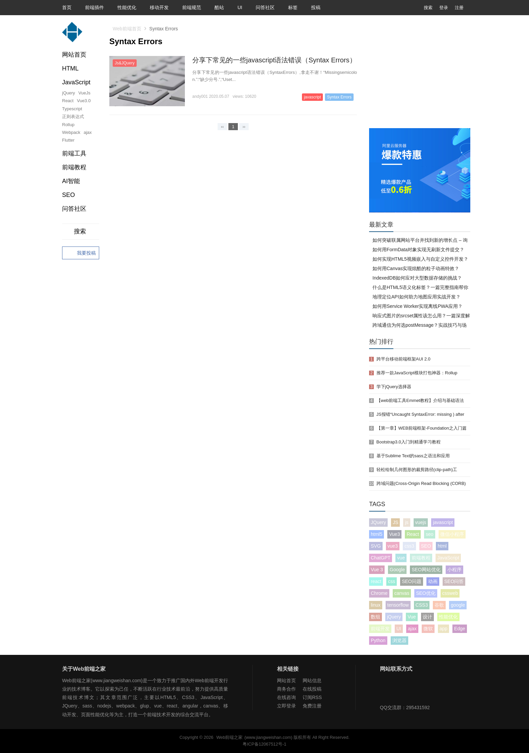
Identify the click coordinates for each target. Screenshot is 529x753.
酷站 (219, 7)
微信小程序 (452, 534)
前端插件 (94, 7)
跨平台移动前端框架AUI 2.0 (403, 358)
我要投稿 (80, 253)
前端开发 (380, 628)
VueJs (84, 92)
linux (376, 605)
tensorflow (398, 605)
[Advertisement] (419, 77)
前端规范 (191, 7)
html (442, 546)
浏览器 (399, 640)
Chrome (379, 593)
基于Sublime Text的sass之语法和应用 (413, 455)
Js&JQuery (125, 63)
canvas (401, 593)
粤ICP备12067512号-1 (264, 744)
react (376, 581)
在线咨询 (286, 697)
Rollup (68, 124)
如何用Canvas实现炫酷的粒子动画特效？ (415, 268)
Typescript (72, 108)
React (68, 100)
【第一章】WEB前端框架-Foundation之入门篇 (422, 428)
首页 (67, 7)
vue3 (393, 546)
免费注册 (312, 705)
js (406, 522)
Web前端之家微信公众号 (386, 690)
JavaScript (448, 557)
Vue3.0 (84, 100)
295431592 (418, 707)
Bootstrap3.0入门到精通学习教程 (409, 441)
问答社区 (265, 7)
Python (378, 640)
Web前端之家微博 (408, 690)
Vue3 (394, 534)
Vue (412, 616)
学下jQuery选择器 (394, 386)
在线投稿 (312, 689)
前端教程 (421, 557)
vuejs (420, 522)
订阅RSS (312, 697)
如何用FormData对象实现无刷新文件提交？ (418, 249)
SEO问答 (454, 581)
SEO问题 (411, 581)
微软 (428, 628)
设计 (427, 616)
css (391, 581)
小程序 (454, 569)
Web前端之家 (229, 737)
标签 (293, 7)
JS (395, 522)
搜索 (423, 7)
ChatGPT (380, 557)
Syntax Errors (339, 97)
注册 (459, 7)
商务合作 (286, 689)
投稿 (316, 7)
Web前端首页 (127, 28)
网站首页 (74, 54)
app (443, 628)
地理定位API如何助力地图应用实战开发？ (416, 296)
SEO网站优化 (426, 569)
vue (401, 557)
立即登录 (286, 705)
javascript (312, 97)
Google (397, 569)
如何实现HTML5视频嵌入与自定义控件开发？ (420, 259)
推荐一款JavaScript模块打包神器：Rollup (417, 372)
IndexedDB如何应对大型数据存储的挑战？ (417, 278)
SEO (68, 195)
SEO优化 (426, 593)
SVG (376, 546)
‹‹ (222, 126)
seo (430, 534)
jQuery (68, 92)
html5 (376, 534)
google (458, 605)
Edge (459, 628)
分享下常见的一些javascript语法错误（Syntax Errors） (274, 60)
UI (240, 7)
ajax (88, 132)
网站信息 (312, 680)
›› (244, 126)
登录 (443, 7)
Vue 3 (377, 569)
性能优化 (126, 7)
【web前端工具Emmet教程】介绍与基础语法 (420, 400)
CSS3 (422, 605)
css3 (409, 546)
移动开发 (159, 7)
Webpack (71, 132)
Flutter (68, 140)
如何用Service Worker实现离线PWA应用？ (417, 306)
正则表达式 (73, 116)
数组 (375, 616)
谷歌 (439, 605)
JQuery (378, 522)
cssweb (450, 593)
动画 (433, 581)
